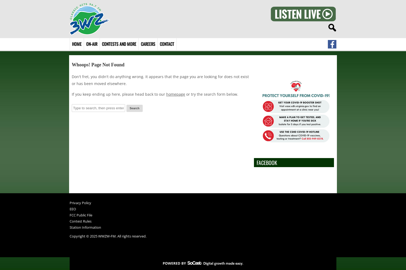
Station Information (85, 228)
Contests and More (119, 44)
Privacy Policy (80, 203)
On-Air (91, 44)
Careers (148, 44)
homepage (175, 94)
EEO (73, 209)
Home (77, 44)
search (332, 27)
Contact (167, 44)
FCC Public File (81, 215)
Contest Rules (80, 222)
